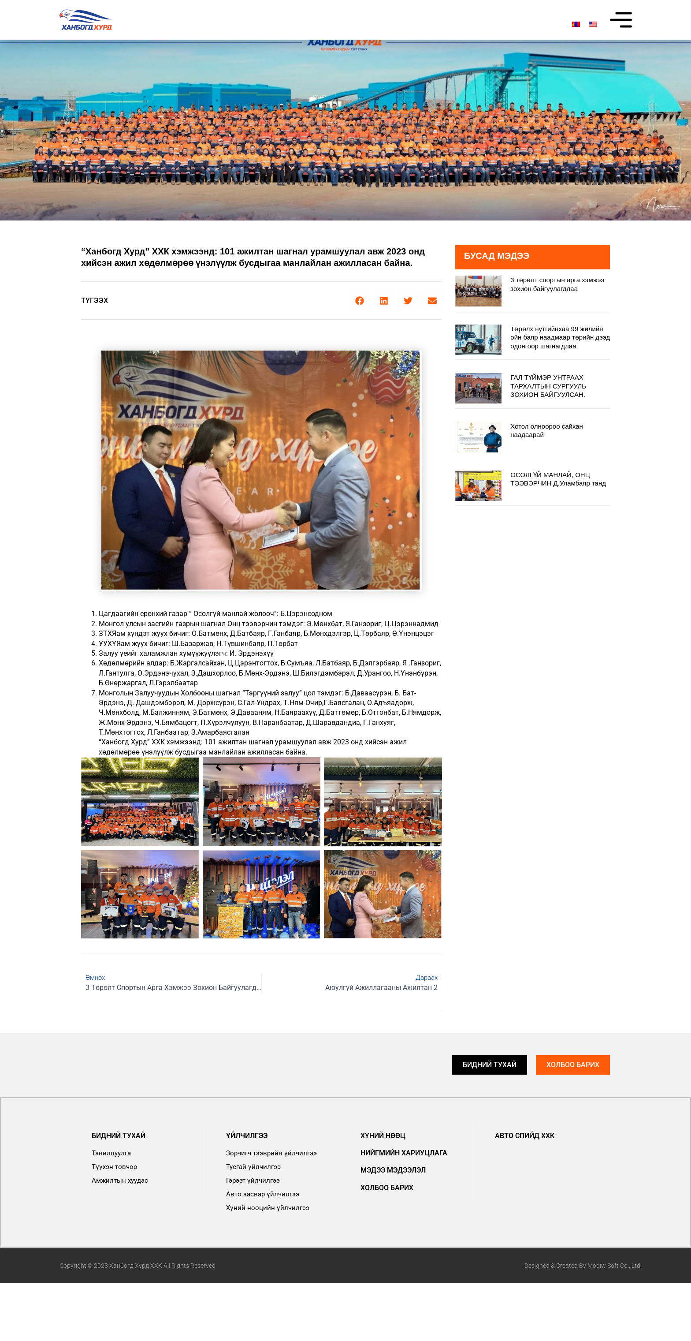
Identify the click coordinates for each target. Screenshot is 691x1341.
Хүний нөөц (382, 1136)
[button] (359, 300)
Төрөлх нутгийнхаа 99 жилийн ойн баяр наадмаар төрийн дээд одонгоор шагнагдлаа (560, 337)
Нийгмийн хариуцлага (403, 1153)
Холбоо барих (386, 1188)
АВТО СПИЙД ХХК (524, 1136)
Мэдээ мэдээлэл (393, 1170)
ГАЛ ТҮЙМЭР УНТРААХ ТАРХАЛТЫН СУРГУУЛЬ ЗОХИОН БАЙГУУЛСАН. (548, 386)
